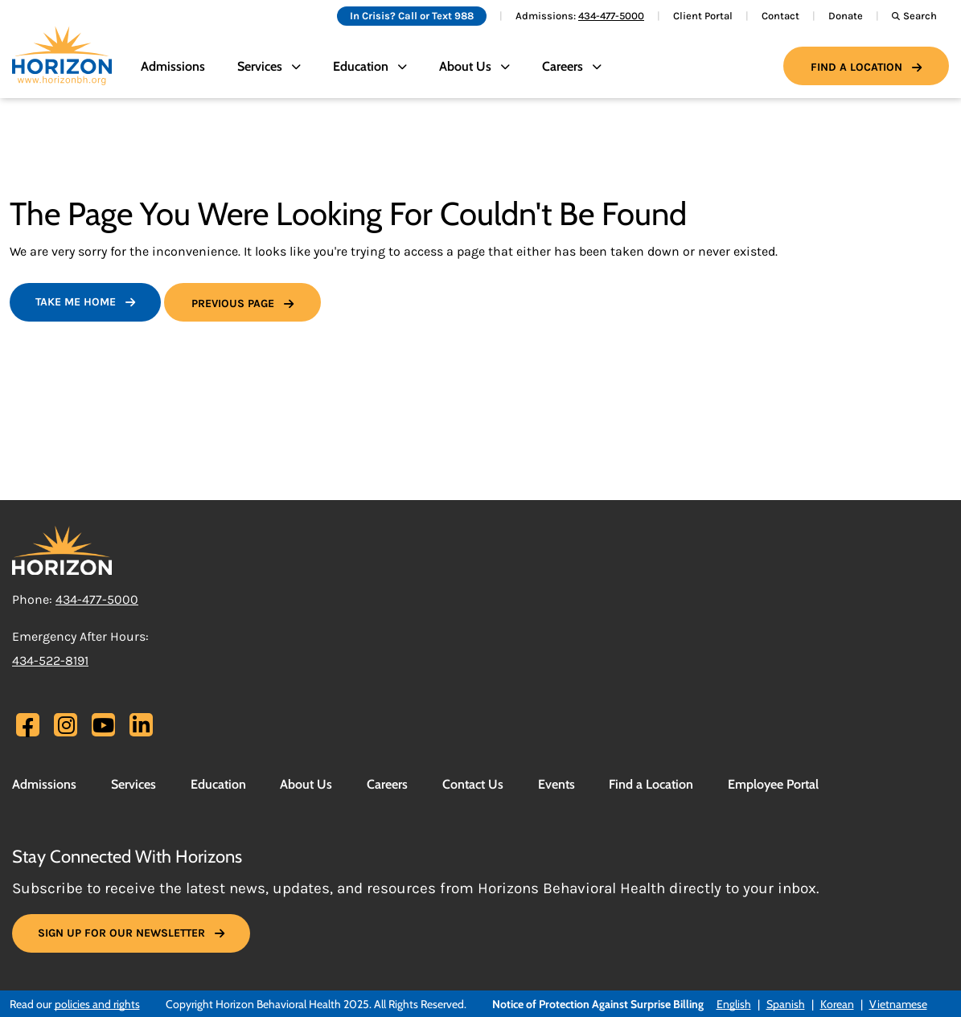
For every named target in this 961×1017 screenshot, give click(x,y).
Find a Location (856, 67)
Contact (780, 16)
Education (218, 784)
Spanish (785, 1004)
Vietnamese (898, 1004)
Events (556, 784)
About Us (306, 784)
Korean (837, 1004)
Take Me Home (75, 302)
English (734, 1004)
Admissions (173, 66)
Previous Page (232, 303)
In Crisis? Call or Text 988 (412, 16)
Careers (387, 784)
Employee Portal (773, 784)
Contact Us (472, 784)
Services (133, 784)
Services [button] (259, 66)
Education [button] (360, 66)
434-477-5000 (611, 16)
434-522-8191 (50, 660)
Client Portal (703, 16)
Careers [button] (562, 66)
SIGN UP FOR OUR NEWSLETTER (121, 933)
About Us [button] (465, 66)
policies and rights (97, 1004)
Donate (845, 16)
